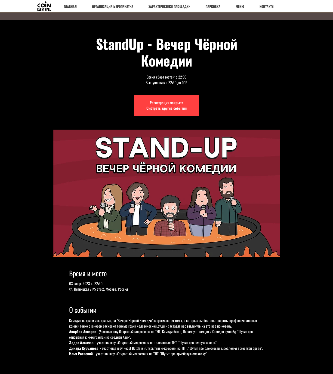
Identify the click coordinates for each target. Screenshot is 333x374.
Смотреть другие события (166, 108)
